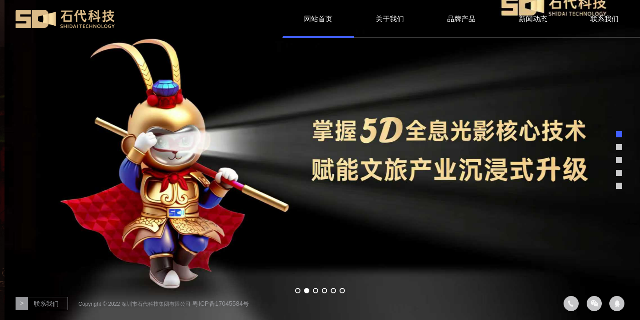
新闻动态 (533, 19)
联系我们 (604, 19)
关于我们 (390, 19)
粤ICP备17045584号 (220, 303)
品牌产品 (461, 19)
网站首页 (318, 19)
